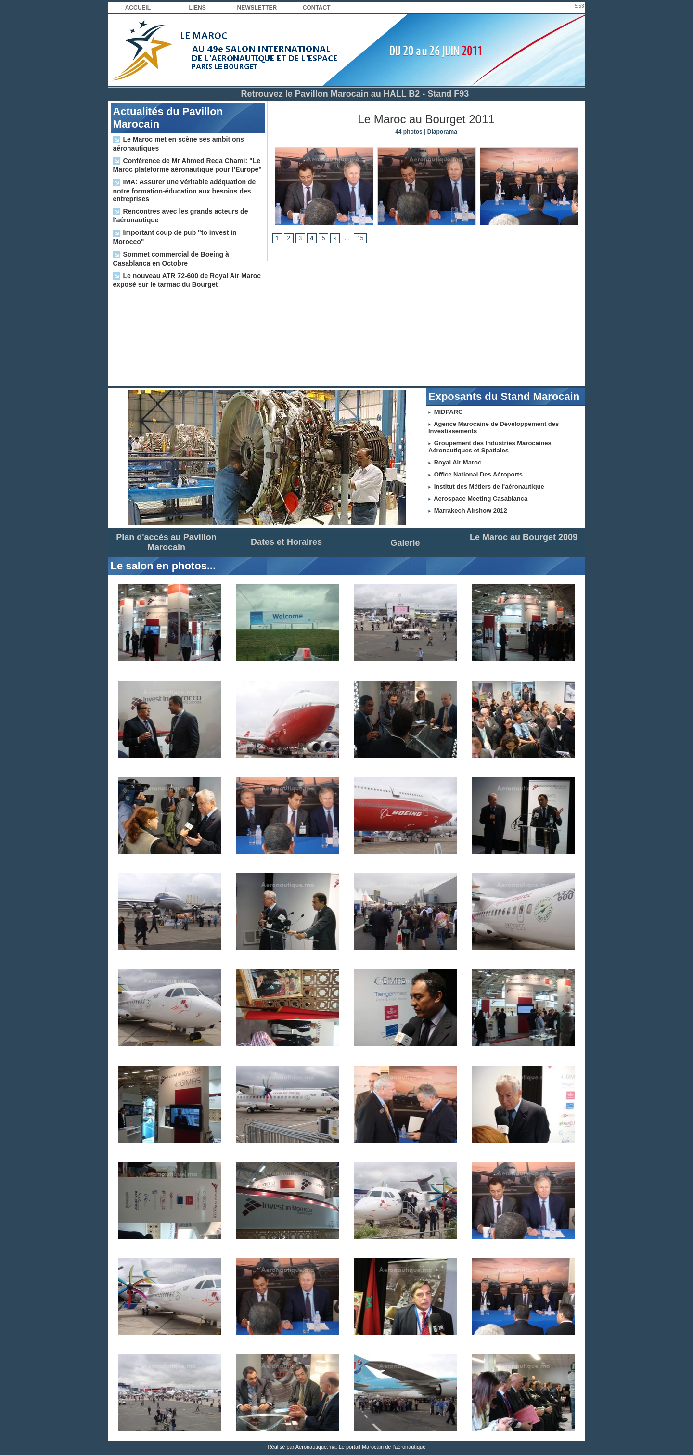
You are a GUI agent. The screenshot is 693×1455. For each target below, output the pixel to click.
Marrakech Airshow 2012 (470, 510)
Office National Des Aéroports (478, 474)
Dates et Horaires (286, 542)
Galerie (405, 543)
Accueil (138, 7)
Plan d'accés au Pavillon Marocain (166, 542)
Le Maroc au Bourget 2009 (524, 537)
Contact (317, 7)
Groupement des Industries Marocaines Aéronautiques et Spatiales (490, 446)
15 (360, 238)
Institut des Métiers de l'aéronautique (489, 486)
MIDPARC (448, 411)
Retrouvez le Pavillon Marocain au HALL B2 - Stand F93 (355, 94)
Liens (197, 7)
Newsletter (257, 7)
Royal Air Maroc (458, 462)
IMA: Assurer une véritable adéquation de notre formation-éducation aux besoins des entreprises (184, 190)
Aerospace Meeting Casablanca (480, 498)
